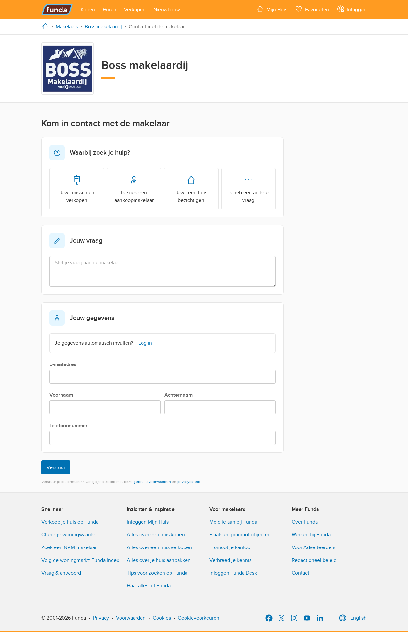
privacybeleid (188, 482)
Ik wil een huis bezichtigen (191, 188)
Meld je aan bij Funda (233, 522)
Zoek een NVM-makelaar (69, 547)
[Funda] (57, 9)
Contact (300, 573)
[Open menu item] (88, 10)
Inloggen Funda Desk (233, 573)
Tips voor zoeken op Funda (157, 573)
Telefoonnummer (68, 426)
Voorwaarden (131, 618)
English (352, 618)
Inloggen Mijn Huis (148, 522)
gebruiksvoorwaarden (152, 482)
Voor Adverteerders (313, 547)
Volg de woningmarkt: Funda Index (80, 560)
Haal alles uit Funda (149, 586)
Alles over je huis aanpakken (159, 560)
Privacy (101, 618)
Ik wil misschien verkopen (76, 188)
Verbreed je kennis (230, 560)
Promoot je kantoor (230, 547)
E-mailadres (62, 364)
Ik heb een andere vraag (248, 188)
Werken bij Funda (311, 535)
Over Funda (305, 522)
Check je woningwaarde (68, 535)
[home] (46, 26)
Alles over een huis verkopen (159, 547)
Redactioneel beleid (314, 560)
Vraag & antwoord (61, 573)
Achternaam (178, 395)
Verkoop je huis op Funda (69, 522)
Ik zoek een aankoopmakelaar (134, 188)
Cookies (162, 618)
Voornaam (61, 395)
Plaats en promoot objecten (240, 535)
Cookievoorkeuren (198, 618)
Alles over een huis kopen (156, 535)
